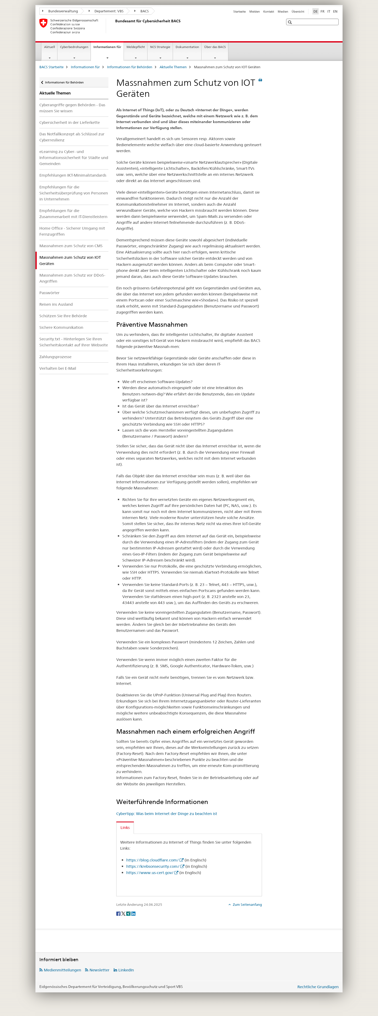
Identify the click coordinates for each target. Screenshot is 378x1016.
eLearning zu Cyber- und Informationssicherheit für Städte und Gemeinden (73, 157)
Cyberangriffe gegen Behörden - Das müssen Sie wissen (72, 107)
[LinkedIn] (133, 913)
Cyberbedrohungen (74, 47)
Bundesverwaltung (60, 11)
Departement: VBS (106, 11)
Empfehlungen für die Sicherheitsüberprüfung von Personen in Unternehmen (73, 193)
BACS (141, 11)
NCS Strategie (160, 47)
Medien (283, 11)
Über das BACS (215, 47)
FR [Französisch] (322, 11)
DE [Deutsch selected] (315, 11)
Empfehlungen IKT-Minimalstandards (72, 175)
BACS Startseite (51, 67)
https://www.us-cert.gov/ (150, 872)
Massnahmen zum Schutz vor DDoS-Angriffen (72, 278)
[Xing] (128, 913)
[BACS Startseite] (114, 26)
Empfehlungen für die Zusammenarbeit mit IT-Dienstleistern (73, 213)
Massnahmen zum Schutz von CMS (71, 245)
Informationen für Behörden (129, 67)
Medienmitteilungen (62, 969)
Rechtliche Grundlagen (318, 986)
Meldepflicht (136, 47)
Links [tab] (125, 827)
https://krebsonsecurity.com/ (153, 866)
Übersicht (298, 11)
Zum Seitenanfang (247, 904)
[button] (290, 22)
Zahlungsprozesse (55, 356)
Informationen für (108, 48)
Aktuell (49, 47)
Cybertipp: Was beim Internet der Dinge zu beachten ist (166, 813)
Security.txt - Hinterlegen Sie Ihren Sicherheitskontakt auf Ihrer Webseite (73, 341)
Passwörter (49, 292)
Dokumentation (187, 47)
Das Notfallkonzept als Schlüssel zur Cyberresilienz (71, 136)
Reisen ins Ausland (56, 304)
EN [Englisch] (335, 11)
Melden (254, 11)
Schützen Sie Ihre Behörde (63, 315)
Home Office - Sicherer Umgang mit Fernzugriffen (72, 231)
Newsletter (99, 969)
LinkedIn (126, 969)
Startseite (239, 11)
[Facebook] (118, 913)
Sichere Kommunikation (61, 327)
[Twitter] (123, 913)
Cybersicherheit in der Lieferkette (69, 122)
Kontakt (268, 11)
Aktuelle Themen (173, 67)
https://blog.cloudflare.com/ (152, 860)
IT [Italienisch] (328, 11)
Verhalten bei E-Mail (57, 368)
